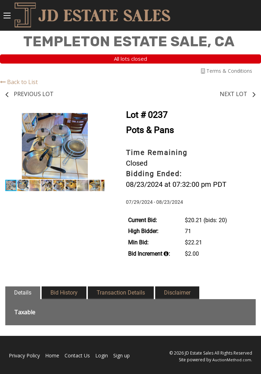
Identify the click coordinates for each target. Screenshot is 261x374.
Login (101, 355)
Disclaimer (177, 292)
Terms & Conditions (226, 70)
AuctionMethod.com (231, 359)
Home (52, 355)
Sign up (121, 355)
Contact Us (77, 355)
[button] (98, 119)
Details (22, 292)
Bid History (64, 292)
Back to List (19, 82)
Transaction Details (121, 292)
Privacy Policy (24, 355)
